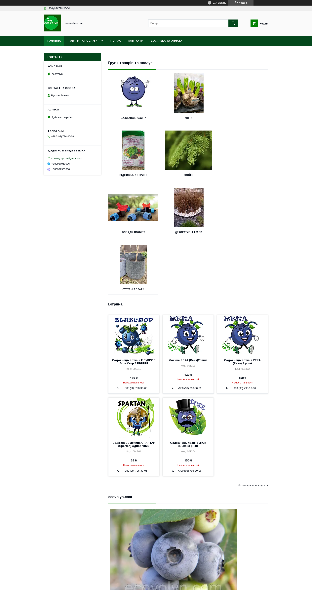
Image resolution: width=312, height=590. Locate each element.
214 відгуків (219, 2)
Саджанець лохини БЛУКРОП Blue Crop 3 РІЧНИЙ (133, 304)
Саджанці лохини (133, 118)
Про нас (115, 40)
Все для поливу (188, 175)
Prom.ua (174, 581)
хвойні (133, 175)
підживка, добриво (243, 118)
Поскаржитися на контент (146, 584)
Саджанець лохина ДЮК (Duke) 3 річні (188, 387)
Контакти (135, 40)
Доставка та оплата (166, 40)
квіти (188, 118)
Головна (54, 40)
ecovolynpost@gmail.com (66, 158)
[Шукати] (233, 23)
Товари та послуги (83, 40)
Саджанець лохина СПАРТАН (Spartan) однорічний (133, 387)
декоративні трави (243, 175)
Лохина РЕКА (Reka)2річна (188, 303)
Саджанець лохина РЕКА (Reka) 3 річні (242, 304)
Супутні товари (133, 232)
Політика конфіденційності (177, 584)
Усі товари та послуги (251, 428)
